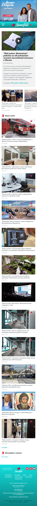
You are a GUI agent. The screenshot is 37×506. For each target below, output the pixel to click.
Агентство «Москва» (28, 500)
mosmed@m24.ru (20, 494)
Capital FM (25, 502)
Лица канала (28, 477)
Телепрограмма (19, 477)
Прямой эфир (31, 25)
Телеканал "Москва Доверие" (20, 24)
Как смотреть (8, 477)
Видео (24, 475)
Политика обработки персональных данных (18, 496)
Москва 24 (15, 500)
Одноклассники (30, 468)
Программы (17, 475)
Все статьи (5, 457)
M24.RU (20, 500)
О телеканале (8, 475)
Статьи (30, 475)
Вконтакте (27, 468)
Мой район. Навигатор (19, 83)
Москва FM (11, 502)
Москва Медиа (8, 500)
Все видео (4, 447)
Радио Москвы (18, 502)
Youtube (34, 468)
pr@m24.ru (20, 490)
